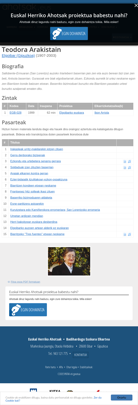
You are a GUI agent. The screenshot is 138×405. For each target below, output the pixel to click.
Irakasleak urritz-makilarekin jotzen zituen (36, 149)
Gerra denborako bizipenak (27, 155)
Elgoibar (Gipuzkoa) (18, 55)
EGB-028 (15, 112)
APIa (61, 367)
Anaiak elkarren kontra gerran (29, 173)
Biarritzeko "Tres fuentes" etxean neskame (37, 234)
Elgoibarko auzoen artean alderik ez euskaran (39, 228)
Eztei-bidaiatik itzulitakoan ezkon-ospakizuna (38, 179)
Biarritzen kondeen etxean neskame (33, 185)
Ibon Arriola (102, 112)
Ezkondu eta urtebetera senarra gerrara (35, 161)
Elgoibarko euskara (71, 112)
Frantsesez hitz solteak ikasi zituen (32, 191)
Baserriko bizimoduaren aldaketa (31, 197)
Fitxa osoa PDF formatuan (25, 281)
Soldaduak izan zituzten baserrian (31, 167)
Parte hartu (50, 367)
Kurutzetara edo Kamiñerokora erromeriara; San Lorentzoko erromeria (55, 209)
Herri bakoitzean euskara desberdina (33, 221)
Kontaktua (80, 355)
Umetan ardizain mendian (26, 215)
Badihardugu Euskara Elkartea (88, 339)
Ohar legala (71, 367)
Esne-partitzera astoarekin (27, 203)
